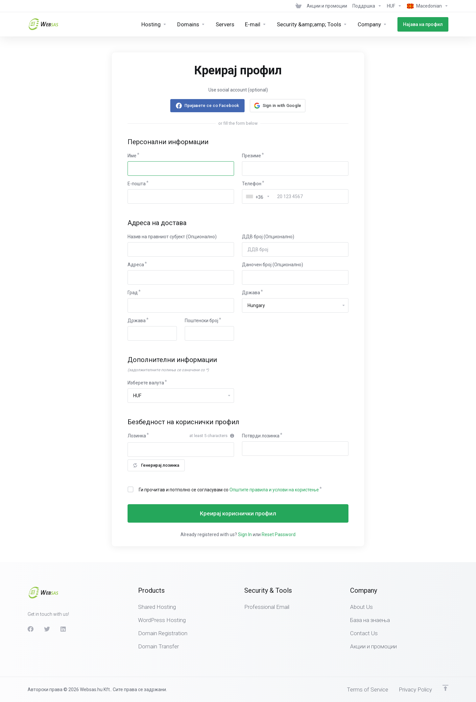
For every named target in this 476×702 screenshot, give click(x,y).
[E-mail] (256, 24)
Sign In (245, 534)
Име (132, 155)
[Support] (367, 6)
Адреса (136, 264)
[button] (278, 105)
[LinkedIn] (63, 629)
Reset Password (279, 534)
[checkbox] (130, 489)
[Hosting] (154, 24)
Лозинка (137, 435)
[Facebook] (30, 629)
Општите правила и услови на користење (274, 489)
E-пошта (137, 183)
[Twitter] (47, 629)
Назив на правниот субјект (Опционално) (172, 236)
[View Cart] (298, 6)
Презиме (251, 155)
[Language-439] (426, 6)
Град (133, 292)
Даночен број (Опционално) (272, 264)
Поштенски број (201, 320)
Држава (251, 292)
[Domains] (191, 24)
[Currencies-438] (394, 6)
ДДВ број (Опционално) (268, 236)
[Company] (372, 24)
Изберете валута (146, 382)
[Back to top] (445, 687)
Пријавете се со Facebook (211, 105)
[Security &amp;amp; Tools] (312, 24)
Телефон (251, 183)
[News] (327, 6)
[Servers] (225, 24)
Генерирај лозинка (156, 465)
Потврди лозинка (260, 435)
